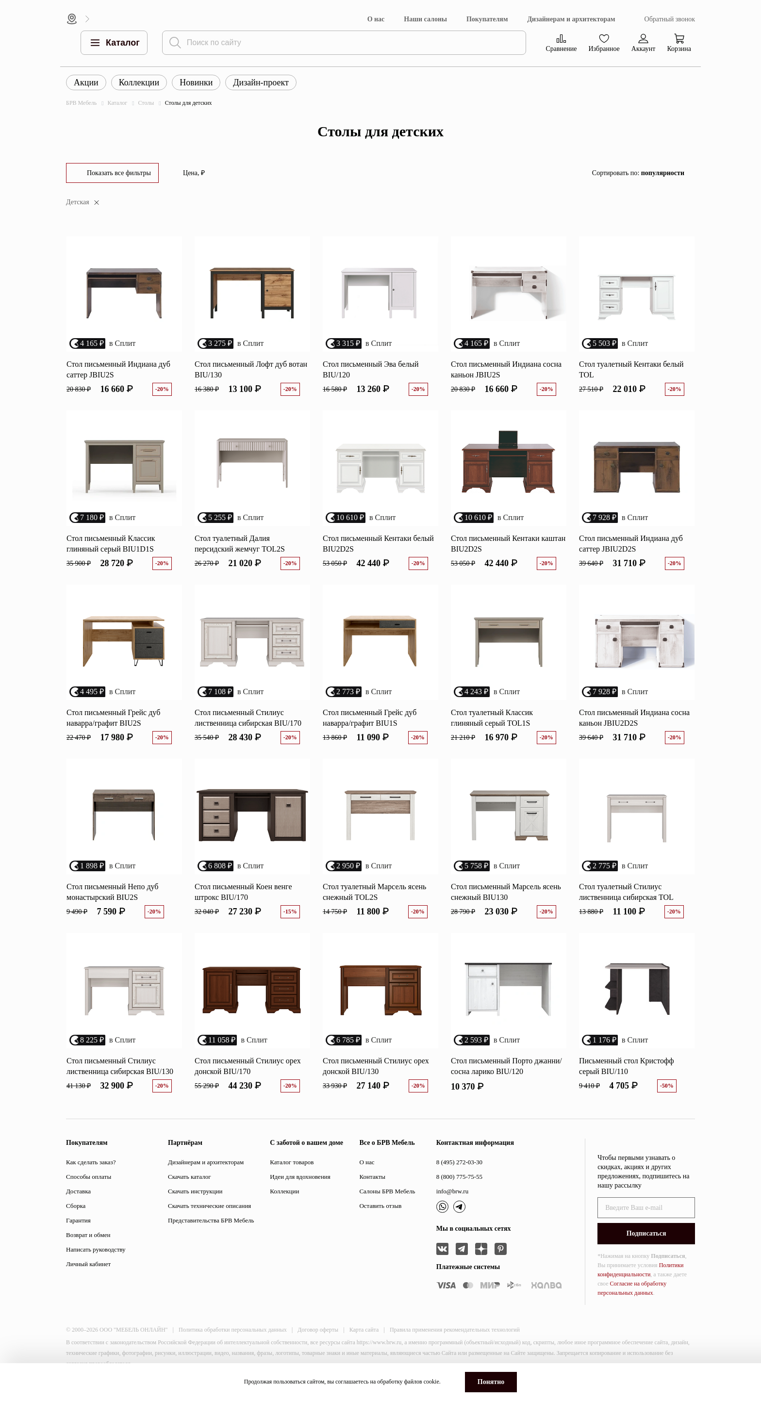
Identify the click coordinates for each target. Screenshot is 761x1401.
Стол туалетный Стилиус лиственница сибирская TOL (626, 891)
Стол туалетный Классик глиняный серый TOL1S (492, 717)
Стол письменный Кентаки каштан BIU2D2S (508, 543)
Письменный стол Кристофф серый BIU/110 (626, 1066)
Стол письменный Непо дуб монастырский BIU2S (112, 891)
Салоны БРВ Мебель (387, 1191)
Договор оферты (318, 1329)
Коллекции (139, 82)
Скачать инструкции (195, 1191)
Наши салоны (425, 19)
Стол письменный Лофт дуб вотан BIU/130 (251, 369)
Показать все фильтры (119, 173)
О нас (376, 19)
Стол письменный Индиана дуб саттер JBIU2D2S (631, 543)
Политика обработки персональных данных (233, 1329)
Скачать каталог (189, 1176)
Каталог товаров (292, 1162)
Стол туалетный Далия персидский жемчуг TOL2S (240, 543)
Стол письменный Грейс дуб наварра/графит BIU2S (113, 717)
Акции (86, 82)
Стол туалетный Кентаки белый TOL (631, 369)
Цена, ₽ (194, 173)
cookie (431, 1381)
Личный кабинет (88, 1264)
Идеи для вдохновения (300, 1176)
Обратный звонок (670, 19)
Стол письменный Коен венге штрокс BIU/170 (243, 891)
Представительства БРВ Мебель (211, 1220)
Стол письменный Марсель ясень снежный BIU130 (506, 891)
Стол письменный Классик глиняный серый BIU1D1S (110, 543)
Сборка (75, 1205)
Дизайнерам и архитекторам (571, 19)
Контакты (372, 1176)
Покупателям (487, 19)
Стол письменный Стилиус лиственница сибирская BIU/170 (248, 717)
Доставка (78, 1191)
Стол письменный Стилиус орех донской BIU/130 (376, 1066)
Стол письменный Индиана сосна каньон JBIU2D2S (634, 717)
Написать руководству (96, 1249)
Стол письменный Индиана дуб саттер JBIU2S (118, 369)
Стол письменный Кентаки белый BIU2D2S (378, 543)
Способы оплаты (88, 1176)
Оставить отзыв (380, 1205)
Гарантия (78, 1220)
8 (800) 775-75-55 (459, 1176)
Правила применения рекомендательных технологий (455, 1329)
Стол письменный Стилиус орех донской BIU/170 (248, 1066)
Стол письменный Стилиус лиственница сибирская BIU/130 (119, 1066)
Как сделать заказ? (91, 1162)
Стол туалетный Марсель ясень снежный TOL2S (374, 891)
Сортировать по (638, 173)
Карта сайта (364, 1329)
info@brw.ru (452, 1191)
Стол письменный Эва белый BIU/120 (371, 369)
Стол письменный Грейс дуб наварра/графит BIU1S (369, 717)
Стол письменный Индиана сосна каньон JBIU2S (506, 369)
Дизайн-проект (261, 82)
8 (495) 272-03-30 (459, 1162)
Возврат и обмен (88, 1234)
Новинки (196, 82)
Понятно (491, 1381)
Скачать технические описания (209, 1205)
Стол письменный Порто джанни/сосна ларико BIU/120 (506, 1066)
